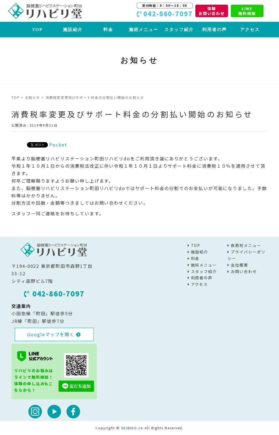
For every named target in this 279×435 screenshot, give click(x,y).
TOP (37, 29)
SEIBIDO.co (132, 427)
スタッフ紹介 (179, 29)
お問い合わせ (244, 271)
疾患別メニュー (246, 245)
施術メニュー (143, 29)
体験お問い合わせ (212, 11)
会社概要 (239, 265)
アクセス (250, 29)
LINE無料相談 (247, 11)
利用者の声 (214, 29)
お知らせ (32, 97)
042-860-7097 (54, 293)
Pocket (58, 144)
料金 (108, 29)
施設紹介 (73, 29)
